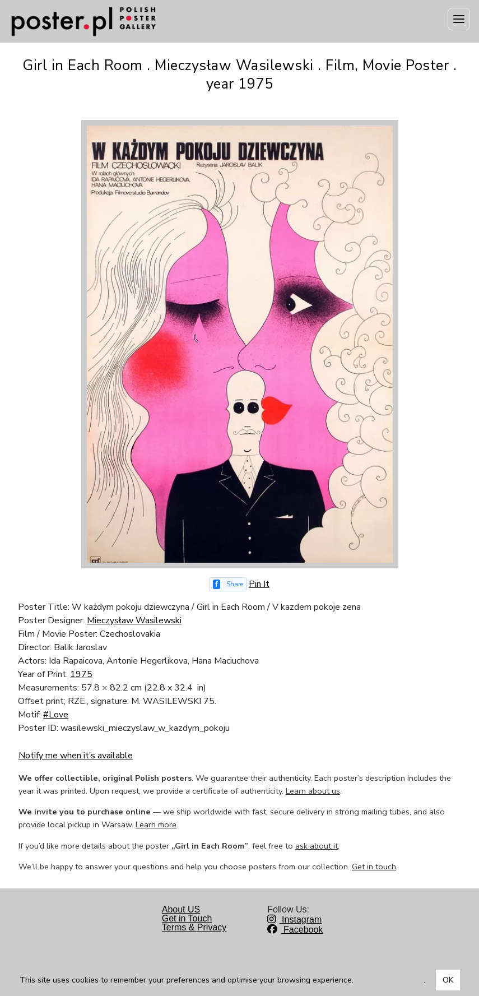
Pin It (259, 584)
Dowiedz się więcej (390, 980)
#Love (55, 714)
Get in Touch (187, 918)
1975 (81, 674)
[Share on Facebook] (228, 584)
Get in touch (374, 866)
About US (181, 909)
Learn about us (313, 790)
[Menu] (459, 19)
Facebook (295, 929)
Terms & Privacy (194, 927)
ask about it (316, 845)
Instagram (294, 919)
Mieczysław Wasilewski (134, 620)
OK (448, 980)
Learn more (156, 824)
